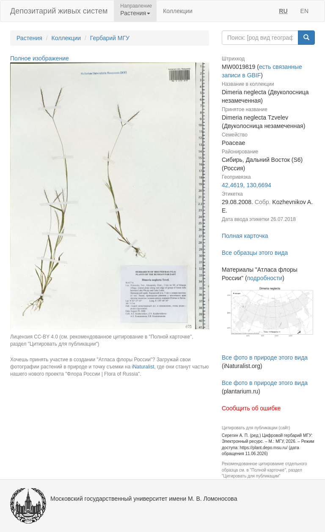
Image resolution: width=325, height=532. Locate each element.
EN (304, 11)
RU (283, 11)
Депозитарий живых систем (58, 11)
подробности (265, 278)
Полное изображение (39, 58)
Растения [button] (135, 13)
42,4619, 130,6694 (246, 185)
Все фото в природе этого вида (265, 357)
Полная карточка (245, 235)
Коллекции (178, 11)
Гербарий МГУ (109, 38)
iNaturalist (143, 367)
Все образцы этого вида (255, 252)
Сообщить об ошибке (251, 408)
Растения (29, 38)
